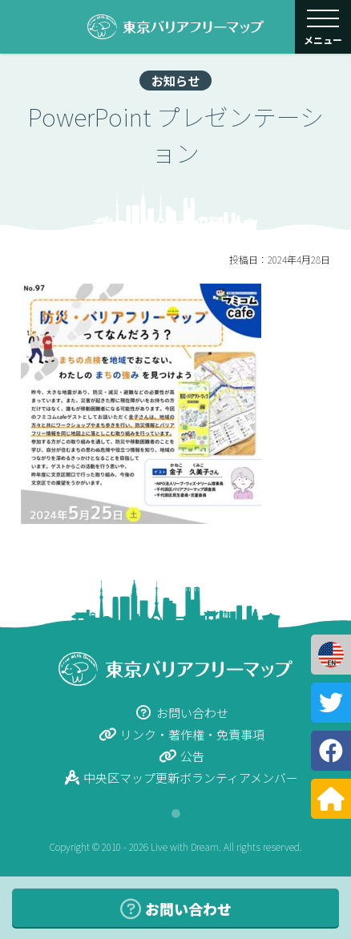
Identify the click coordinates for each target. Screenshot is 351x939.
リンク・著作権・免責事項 (182, 734)
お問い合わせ (182, 712)
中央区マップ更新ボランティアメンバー (181, 777)
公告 (182, 756)
